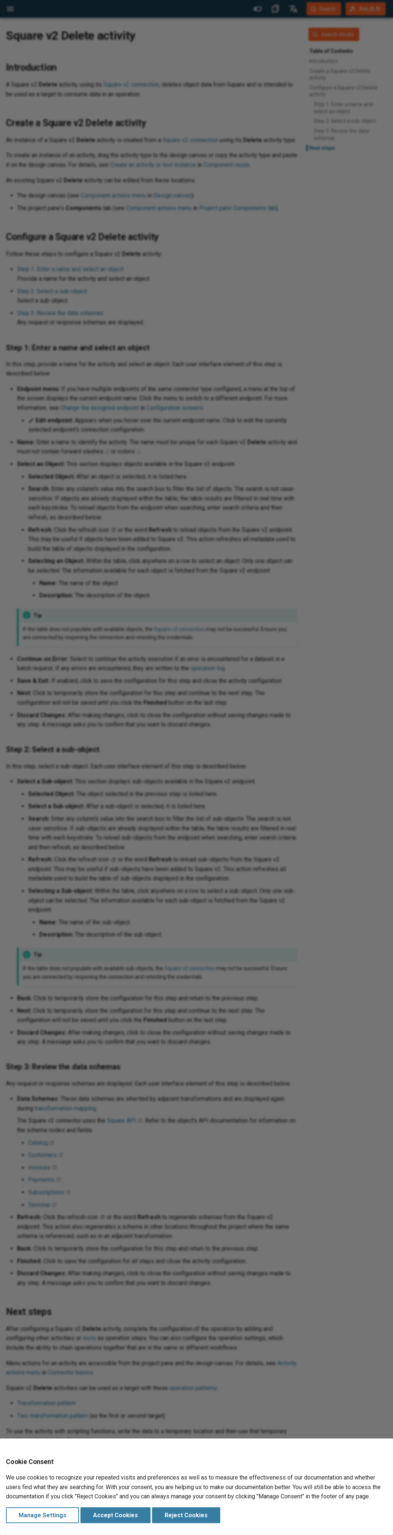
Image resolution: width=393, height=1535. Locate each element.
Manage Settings (42, 1515)
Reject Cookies (186, 1515)
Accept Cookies (115, 1515)
